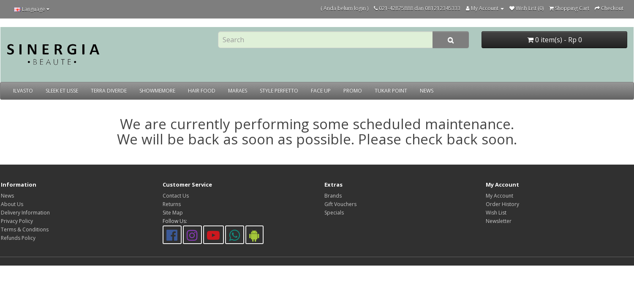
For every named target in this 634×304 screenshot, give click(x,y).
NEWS (426, 90)
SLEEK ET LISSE (62, 90)
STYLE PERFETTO (279, 90)
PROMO (352, 90)
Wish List (496, 212)
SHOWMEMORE (157, 90)
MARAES (237, 90)
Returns (172, 204)
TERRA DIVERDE (109, 90)
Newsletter (499, 221)
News (7, 195)
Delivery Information (25, 212)
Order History (502, 204)
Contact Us (176, 195)
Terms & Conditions (25, 229)
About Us (12, 204)
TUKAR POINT (391, 90)
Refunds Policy (18, 238)
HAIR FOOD (201, 90)
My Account (499, 195)
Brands (333, 195)
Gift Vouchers (340, 204)
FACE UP (321, 90)
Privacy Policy (17, 221)
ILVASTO (23, 90)
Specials (334, 212)
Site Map (173, 212)
